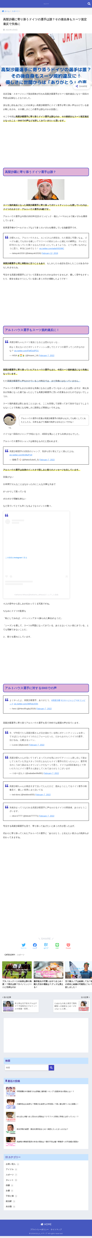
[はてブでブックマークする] (46, 946)
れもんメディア (46, 4)
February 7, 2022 (47, 355)
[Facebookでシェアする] (35, 946)
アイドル (12, 1170)
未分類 (11, 1208)
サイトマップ (56, 1231)
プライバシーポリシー (39, 1231)
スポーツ (21, 954)
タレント (12, 1180)
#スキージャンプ (69, 700)
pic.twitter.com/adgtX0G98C (52, 248)
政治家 (11, 1203)
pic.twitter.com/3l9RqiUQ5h (29, 704)
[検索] (51, 1068)
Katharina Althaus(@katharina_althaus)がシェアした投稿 (36, 595)
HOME (46, 1226)
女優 (10, 1191)
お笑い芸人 (13, 1164)
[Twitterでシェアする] (24, 946)
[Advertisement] (46, 143)
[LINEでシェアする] (57, 946)
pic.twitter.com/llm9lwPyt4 (21, 455)
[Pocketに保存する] (68, 946)
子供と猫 (12, 1197)
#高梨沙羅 (56, 700)
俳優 (10, 1186)
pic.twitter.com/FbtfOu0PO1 (27, 351)
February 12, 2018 (50, 253)
